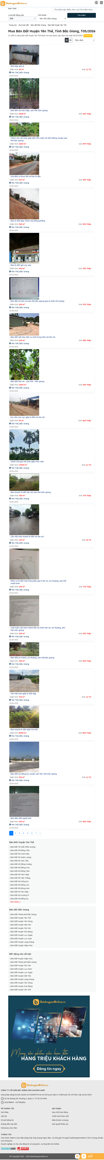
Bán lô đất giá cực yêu (21, 265)
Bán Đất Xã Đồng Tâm (20, 871)
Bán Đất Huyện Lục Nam (21, 938)
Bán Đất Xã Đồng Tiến (20, 850)
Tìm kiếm (81, 15)
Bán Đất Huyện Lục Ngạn (21, 935)
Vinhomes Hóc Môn (9, 1128)
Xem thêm (14, 902)
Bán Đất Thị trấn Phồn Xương (22, 847)
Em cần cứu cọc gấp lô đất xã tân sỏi (28, 417)
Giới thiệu (88, 36)
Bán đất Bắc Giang (19, 909)
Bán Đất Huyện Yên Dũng (21, 921)
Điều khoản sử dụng (60, 1120)
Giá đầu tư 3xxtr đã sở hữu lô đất (26, 176)
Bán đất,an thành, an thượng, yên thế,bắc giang (32, 657)
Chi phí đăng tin (7, 1120)
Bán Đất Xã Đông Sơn (19, 888)
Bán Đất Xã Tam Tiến (19, 861)
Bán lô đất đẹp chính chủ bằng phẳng (28, 221)
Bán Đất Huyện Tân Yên (20, 928)
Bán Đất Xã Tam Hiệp (19, 874)
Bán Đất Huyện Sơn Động (21, 931)
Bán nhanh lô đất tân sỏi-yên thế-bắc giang (31, 492)
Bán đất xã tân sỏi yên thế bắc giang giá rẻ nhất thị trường (37, 301)
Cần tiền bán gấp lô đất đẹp (23, 693)
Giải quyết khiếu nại (60, 1124)
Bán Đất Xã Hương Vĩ (19, 895)
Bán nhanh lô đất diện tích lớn (24, 729)
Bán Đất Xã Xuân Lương (20, 857)
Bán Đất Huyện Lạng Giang (22, 942)
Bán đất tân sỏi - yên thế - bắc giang (27, 381)
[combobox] (22, 18)
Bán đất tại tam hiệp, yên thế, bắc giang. (29, 110)
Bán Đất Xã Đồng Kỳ (19, 898)
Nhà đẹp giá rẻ (17, 66)
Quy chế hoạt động (60, 1112)
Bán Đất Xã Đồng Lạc (19, 885)
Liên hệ (4, 1116)
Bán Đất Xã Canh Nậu (19, 854)
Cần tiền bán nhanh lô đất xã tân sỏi (27, 536)
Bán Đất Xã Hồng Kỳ (19, 881)
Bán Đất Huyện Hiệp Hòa (21, 945)
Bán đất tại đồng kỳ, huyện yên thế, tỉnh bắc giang (34, 774)
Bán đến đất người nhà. (21, 818)
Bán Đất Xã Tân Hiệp (19, 892)
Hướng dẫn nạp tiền (9, 1124)
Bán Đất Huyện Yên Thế (21, 842)
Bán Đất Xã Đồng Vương (21, 864)
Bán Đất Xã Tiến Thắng (20, 878)
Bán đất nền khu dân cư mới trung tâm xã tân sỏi (33, 337)
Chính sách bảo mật (60, 1116)
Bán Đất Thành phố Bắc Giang (23, 914)
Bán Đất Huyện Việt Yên (20, 925)
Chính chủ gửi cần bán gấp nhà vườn (27, 461)
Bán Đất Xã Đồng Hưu (20, 867)
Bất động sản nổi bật (20, 954)
